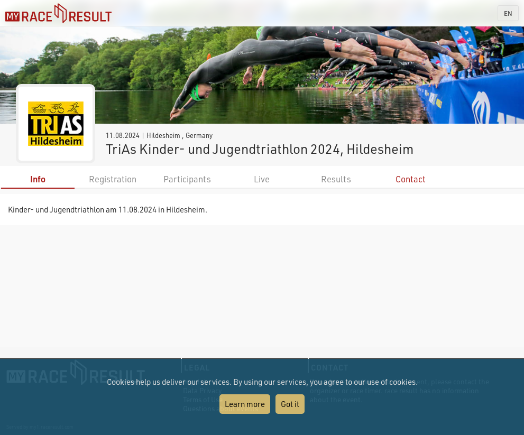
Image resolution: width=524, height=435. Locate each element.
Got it (290, 404)
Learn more (245, 404)
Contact (411, 178)
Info (37, 178)
